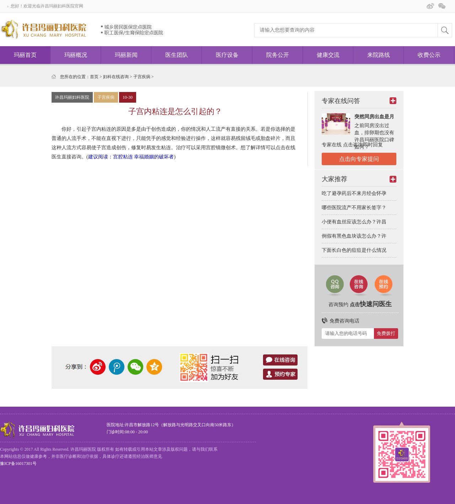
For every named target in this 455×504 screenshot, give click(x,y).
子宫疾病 (141, 76)
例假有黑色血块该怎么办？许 (354, 236)
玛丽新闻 (126, 55)
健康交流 (328, 55)
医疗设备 (227, 55)
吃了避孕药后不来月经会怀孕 (354, 193)
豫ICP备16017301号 (18, 463)
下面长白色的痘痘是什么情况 (354, 250)
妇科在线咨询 (116, 76)
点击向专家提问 (359, 159)
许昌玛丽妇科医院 (72, 97)
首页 (94, 76)
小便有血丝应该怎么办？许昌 (354, 221)
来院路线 (378, 55)
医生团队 (176, 55)
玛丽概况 (75, 55)
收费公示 (429, 55)
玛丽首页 (25, 55)
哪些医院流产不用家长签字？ (354, 207)
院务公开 (277, 55)
